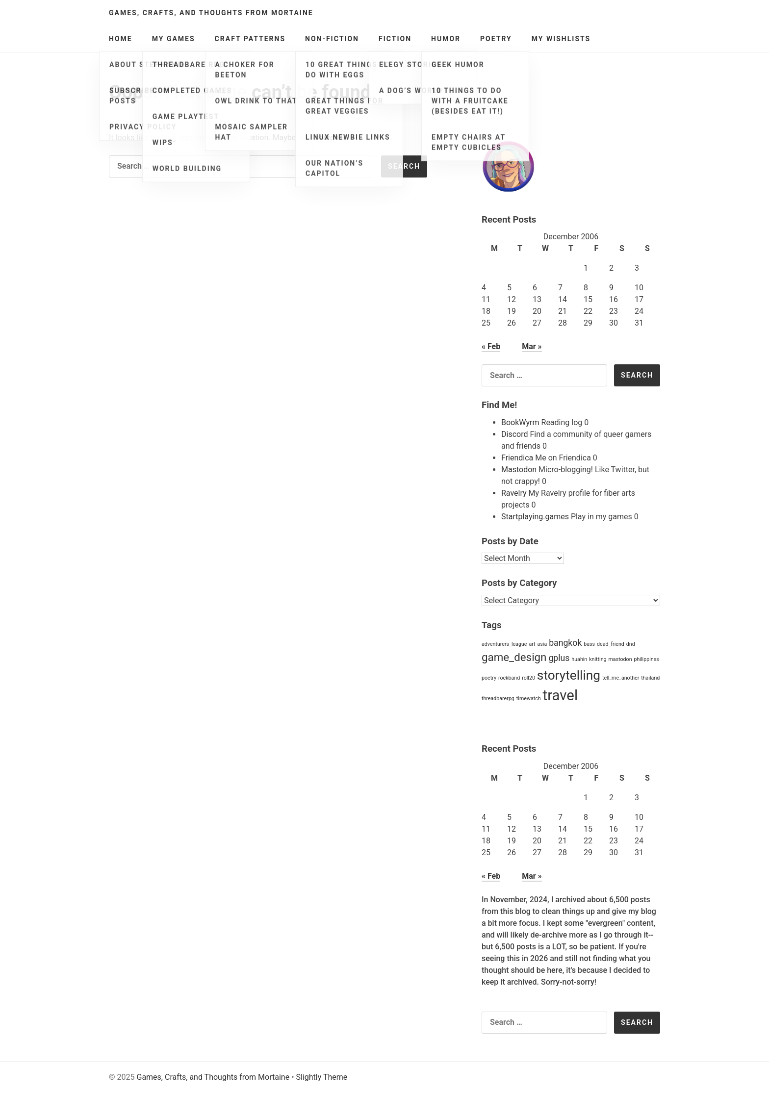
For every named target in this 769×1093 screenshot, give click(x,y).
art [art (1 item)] (532, 644)
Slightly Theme (322, 1077)
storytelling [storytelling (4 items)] (568, 675)
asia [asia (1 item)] (542, 644)
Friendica (517, 457)
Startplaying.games (535, 516)
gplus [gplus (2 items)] (558, 658)
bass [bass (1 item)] (589, 644)
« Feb (491, 346)
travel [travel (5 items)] (560, 695)
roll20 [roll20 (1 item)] (528, 678)
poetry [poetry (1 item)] (489, 678)
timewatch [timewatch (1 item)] (528, 698)
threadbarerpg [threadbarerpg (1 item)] (498, 698)
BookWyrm (520, 422)
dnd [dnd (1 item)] (630, 644)
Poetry (496, 39)
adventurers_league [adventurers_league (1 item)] (504, 644)
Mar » (531, 346)
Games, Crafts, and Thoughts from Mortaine (211, 13)
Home (120, 39)
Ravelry (514, 493)
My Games (173, 39)
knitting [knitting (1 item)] (597, 659)
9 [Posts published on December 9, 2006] (611, 287)
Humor (446, 39)
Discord (514, 434)
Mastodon (519, 469)
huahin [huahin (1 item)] (579, 659)
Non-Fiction (332, 39)
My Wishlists (561, 39)
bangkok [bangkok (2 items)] (565, 643)
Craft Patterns (250, 39)
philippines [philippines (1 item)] (646, 659)
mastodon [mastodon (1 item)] (620, 659)
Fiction (395, 39)
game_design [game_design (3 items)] (514, 657)
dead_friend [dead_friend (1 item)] (610, 644)
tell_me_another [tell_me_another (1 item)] (620, 678)
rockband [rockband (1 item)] (509, 678)
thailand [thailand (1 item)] (650, 678)
